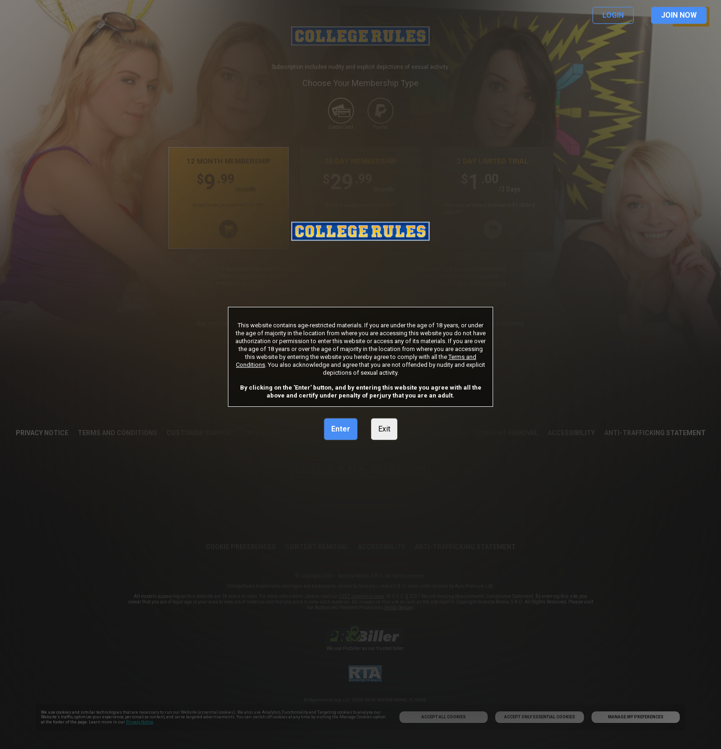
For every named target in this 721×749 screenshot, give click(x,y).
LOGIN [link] (613, 15)
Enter (340, 428)
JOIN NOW (679, 15)
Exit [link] (384, 428)
